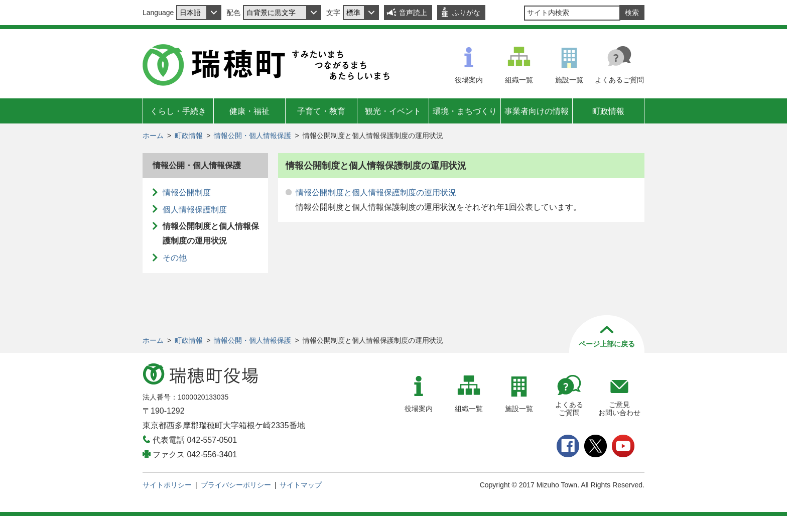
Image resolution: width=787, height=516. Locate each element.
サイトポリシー (167, 485)
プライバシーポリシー (236, 485)
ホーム (153, 136)
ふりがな (466, 13)
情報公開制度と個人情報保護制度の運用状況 (376, 192)
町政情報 (608, 111)
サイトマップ (301, 485)
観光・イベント (393, 111)
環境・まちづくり (465, 111)
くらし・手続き (178, 111)
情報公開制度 (187, 192)
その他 (175, 257)
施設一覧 (569, 80)
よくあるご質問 (619, 80)
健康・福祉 (249, 111)
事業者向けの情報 (536, 111)
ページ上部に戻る (607, 344)
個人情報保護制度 (195, 209)
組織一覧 (519, 80)
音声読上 (413, 13)
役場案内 (469, 80)
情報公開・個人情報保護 (252, 136)
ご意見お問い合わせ (619, 409)
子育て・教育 (321, 111)
